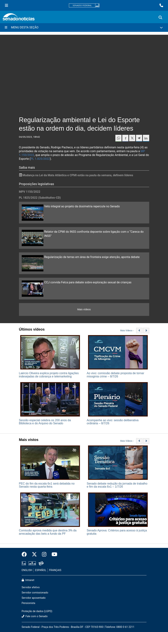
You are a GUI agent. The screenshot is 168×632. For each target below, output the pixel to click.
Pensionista (28, 603)
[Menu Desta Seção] (84, 27)
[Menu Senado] (6, 5)
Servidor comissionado (35, 592)
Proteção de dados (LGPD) (37, 611)
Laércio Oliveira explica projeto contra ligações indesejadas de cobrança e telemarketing (49, 375)
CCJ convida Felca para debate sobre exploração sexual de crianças (87, 282)
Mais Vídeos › (126, 330)
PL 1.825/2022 (40, 158)
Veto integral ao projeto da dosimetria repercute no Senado (82, 206)
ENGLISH (27, 570)
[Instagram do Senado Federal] (44, 554)
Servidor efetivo (31, 587)
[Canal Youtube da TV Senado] (53, 554)
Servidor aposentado (34, 597)
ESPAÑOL (40, 570)
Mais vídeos (84, 309)
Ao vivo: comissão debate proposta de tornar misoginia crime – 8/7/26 (115, 375)
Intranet (28, 580)
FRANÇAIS (55, 570)
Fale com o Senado (35, 616)
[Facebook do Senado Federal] (25, 554)
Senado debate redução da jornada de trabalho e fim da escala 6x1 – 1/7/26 (117, 485)
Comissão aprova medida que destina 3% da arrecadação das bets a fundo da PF (47, 532)
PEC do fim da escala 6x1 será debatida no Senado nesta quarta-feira (47, 485)
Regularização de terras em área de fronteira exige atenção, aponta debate (92, 257)
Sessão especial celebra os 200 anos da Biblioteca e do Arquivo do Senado (45, 422)
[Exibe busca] (160, 17)
